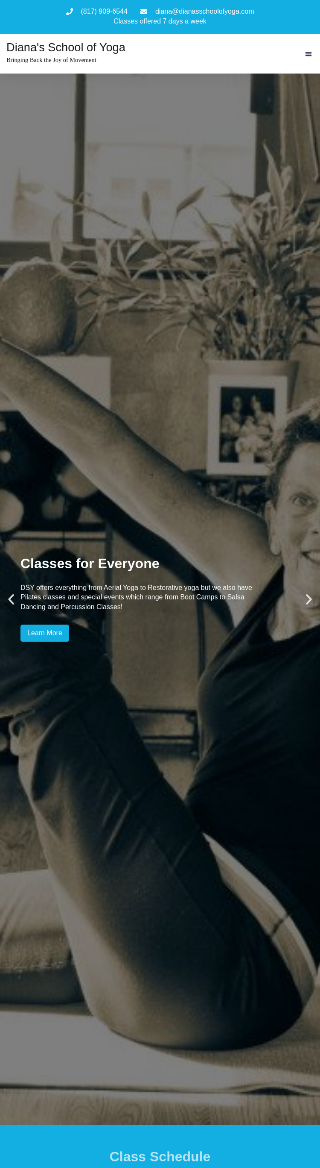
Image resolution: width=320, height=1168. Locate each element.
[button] (308, 54)
